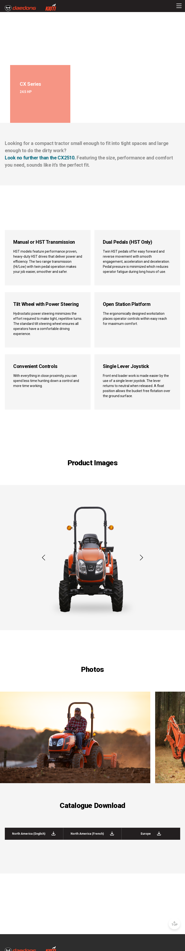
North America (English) (34, 833)
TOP (175, 924)
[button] (43, 557)
